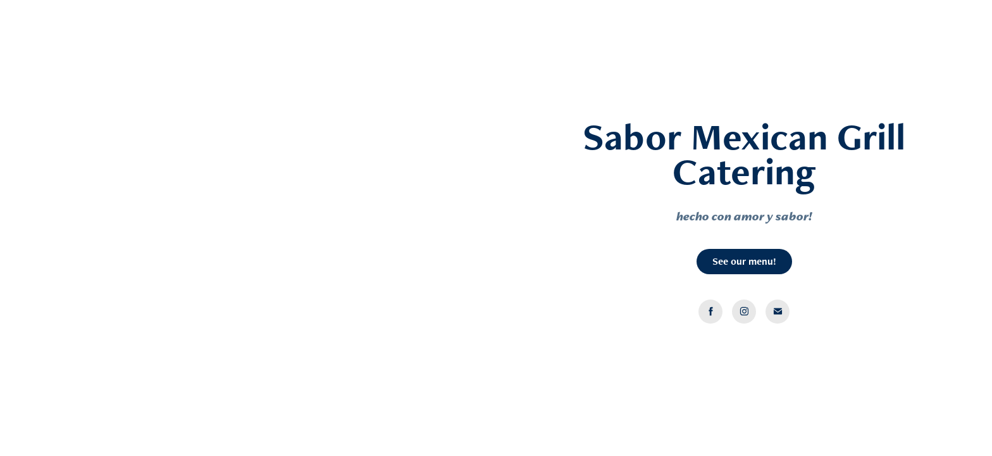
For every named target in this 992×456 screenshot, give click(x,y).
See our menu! (744, 261)
